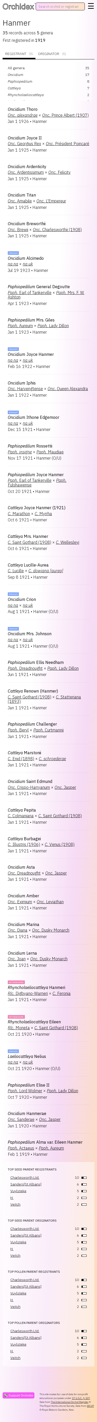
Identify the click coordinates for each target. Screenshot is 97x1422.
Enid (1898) (21, 758)
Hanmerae (27, 1113)
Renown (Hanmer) (33, 691)
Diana (17, 930)
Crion (22, 599)
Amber (23, 895)
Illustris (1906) (24, 844)
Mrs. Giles (31, 320)
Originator (52, 54)
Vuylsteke (18, 1191)
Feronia (62, 993)
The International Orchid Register (69, 1402)
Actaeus (21, 1148)
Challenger (32, 724)
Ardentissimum (26, 172)
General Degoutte (39, 286)
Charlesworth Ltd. (24, 1177)
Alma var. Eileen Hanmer (45, 1142)
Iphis (22, 383)
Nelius (27, 1056)
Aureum (20, 325)
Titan (22, 195)
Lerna (22, 953)
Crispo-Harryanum (29, 787)
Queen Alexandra (68, 388)
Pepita (22, 810)
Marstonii (24, 752)
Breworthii (27, 223)
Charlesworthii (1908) (57, 229)
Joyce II (25, 137)
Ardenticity (27, 166)
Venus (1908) (59, 844)
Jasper (65, 787)
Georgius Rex (24, 143)
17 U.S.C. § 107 (81, 1398)
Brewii (18, 229)
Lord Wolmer (25, 1090)
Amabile (20, 200)
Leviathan (50, 901)
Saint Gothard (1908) (29, 542)
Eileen (34, 1021)
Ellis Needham (36, 662)
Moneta (19, 1027)
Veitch (15, 1204)
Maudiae (50, 451)
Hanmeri (36, 987)
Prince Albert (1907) (65, 115)
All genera (16, 68)
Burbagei (24, 838)
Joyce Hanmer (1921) (36, 507)
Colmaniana (21, 815)
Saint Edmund (30, 781)
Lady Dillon (53, 325)
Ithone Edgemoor (33, 417)
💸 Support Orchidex (18, 1395)
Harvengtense (25, 388)
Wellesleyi (67, 542)
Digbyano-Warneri (28, 993)
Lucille (16, 570)
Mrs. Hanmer (28, 536)
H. (11, 1197)
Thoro (23, 109)
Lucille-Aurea (28, 565)
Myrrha (43, 513)
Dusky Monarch (50, 930)
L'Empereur (51, 200)
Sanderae (21, 1119)
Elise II (28, 1085)
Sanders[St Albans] (25, 1184)
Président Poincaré (67, 143)
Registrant (19, 54)
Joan (17, 958)
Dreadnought (25, 668)
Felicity (59, 172)
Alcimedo (26, 258)
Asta (21, 867)
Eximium (20, 901)
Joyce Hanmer (31, 354)
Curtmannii (48, 730)
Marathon (19, 513)
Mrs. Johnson (29, 633)
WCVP (90, 1406)
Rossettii (30, 446)
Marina (23, 924)
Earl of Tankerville (29, 292)
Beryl (18, 730)
